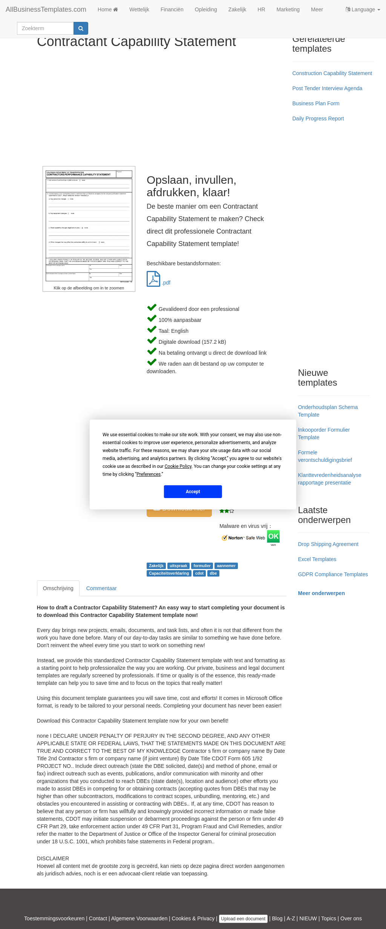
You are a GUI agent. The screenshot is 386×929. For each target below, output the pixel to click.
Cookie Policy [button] (178, 466)
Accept (193, 491)
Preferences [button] (148, 474)
